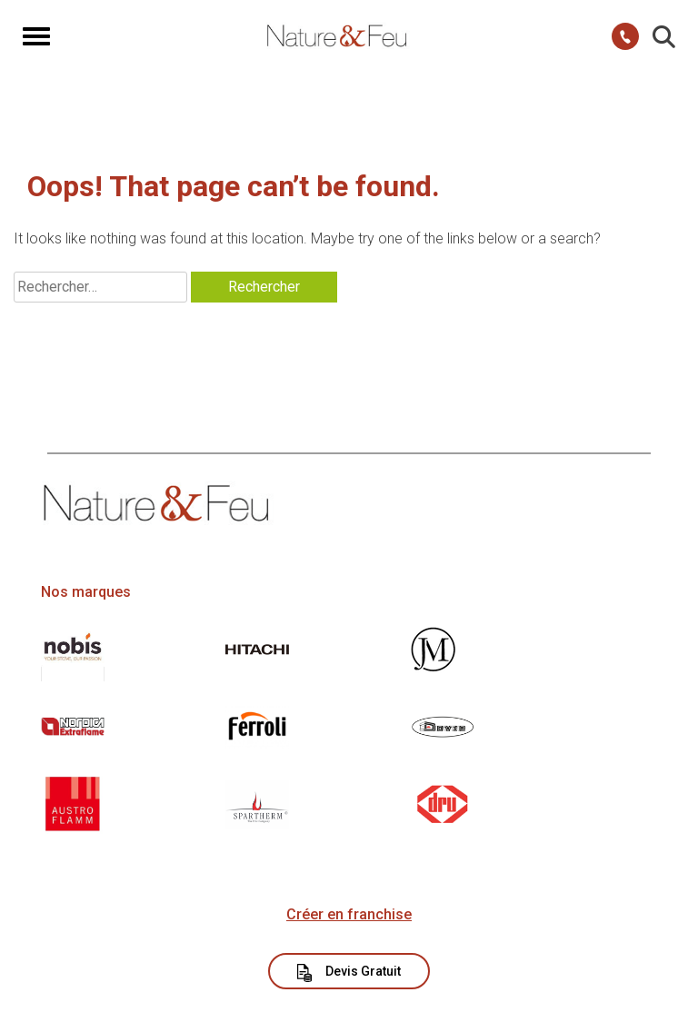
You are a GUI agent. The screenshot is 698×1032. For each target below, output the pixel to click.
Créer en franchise (349, 914)
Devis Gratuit (349, 973)
